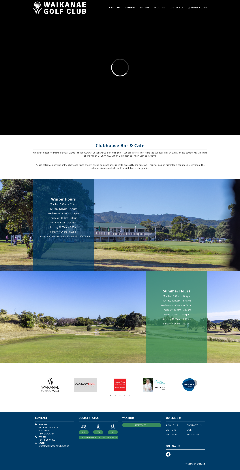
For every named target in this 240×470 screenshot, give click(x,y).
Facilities (159, 7)
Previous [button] (30, 384)
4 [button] (124, 395)
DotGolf (201, 463)
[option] (50, 385)
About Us (114, 7)
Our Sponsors (193, 432)
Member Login (197, 7)
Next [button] (209, 384)
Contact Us (176, 7)
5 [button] (129, 395)
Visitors (144, 7)
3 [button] (120, 395)
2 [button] (115, 395)
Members (130, 7)
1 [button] (110, 395)
